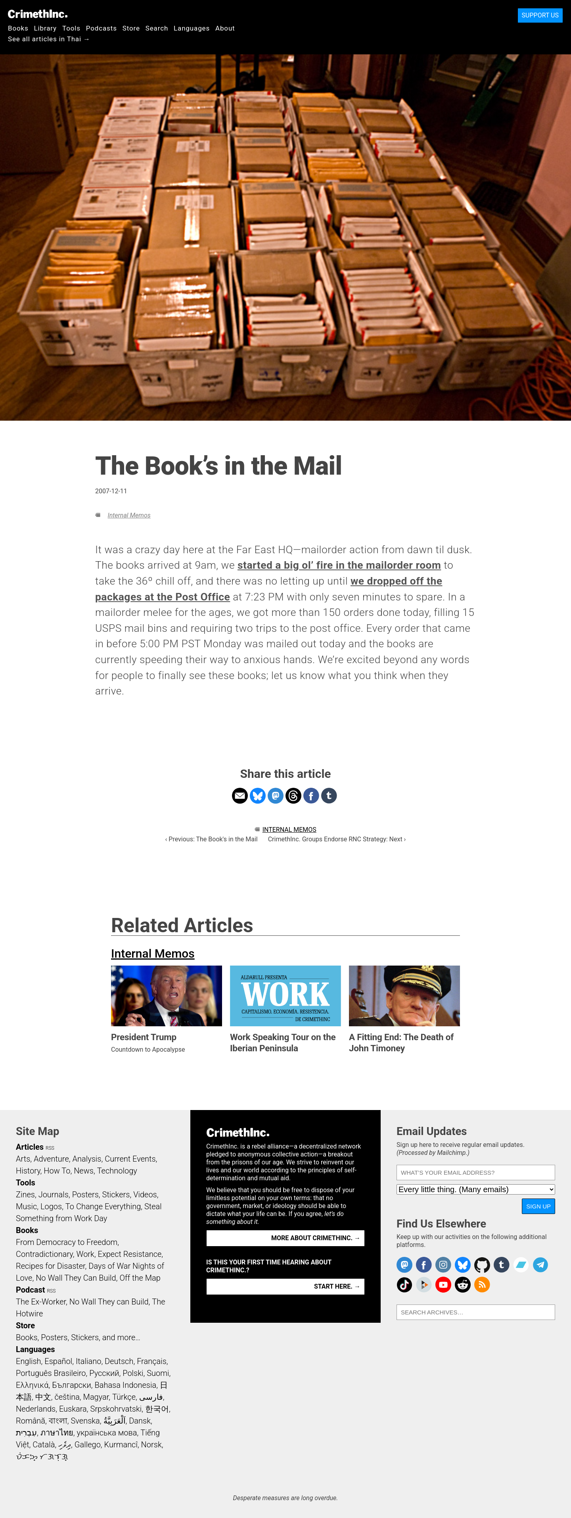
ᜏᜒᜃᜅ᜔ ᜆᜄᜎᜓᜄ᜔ (42, 1456)
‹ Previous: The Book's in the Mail (211, 839)
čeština (66, 1397)
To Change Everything (103, 1206)
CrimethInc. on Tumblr (502, 1265)
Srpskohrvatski (116, 1409)
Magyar (96, 1397)
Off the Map (139, 1278)
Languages (192, 28)
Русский (104, 1373)
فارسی (151, 1397)
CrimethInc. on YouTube (443, 1285)
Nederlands (36, 1409)
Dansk (140, 1421)
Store (131, 28)
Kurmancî (121, 1444)
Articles (30, 1147)
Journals (53, 1194)
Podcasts (101, 28)
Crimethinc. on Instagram (443, 1265)
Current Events (130, 1159)
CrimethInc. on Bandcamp (521, 1265)
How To (57, 1171)
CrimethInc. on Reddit (463, 1285)
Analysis (86, 1159)
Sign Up (538, 1206)
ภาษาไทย (56, 1432)
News (84, 1171)
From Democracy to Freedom (66, 1242)
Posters (85, 1194)
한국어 (157, 1409)
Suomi (158, 1373)
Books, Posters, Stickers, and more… (78, 1337)
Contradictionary (44, 1254)
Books (18, 28)
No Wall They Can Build (76, 1278)
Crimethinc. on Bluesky (463, 1265)
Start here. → (337, 1286)
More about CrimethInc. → (315, 1238)
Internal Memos (128, 515)
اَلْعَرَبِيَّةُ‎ (114, 1421)
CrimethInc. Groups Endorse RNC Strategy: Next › (337, 839)
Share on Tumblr (329, 796)
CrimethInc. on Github (482, 1265)
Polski (133, 1373)
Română (30, 1421)
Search (157, 28)
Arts (23, 1159)
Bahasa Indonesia (125, 1385)
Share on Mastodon (276, 796)
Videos (145, 1194)
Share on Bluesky (258, 796)
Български (71, 1385)
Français (152, 1361)
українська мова (107, 1432)
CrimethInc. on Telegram (540, 1265)
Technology (117, 1171)
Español (58, 1361)
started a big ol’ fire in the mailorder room (339, 565)
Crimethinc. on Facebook (424, 1265)
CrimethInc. (37, 14)
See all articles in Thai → (49, 39)
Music (26, 1206)
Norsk (151, 1444)
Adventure (51, 1159)
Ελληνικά (32, 1385)
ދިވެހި (64, 1444)
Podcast (30, 1290)
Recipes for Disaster (50, 1266)
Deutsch (119, 1361)
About (225, 28)
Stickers (116, 1194)
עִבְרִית (26, 1432)
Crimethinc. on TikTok (404, 1285)
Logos (51, 1206)
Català (44, 1444)
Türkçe (124, 1397)
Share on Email (240, 796)
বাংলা (58, 1421)
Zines (25, 1194)
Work (85, 1254)
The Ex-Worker (41, 1301)
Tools (71, 28)
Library (45, 28)
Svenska (85, 1421)
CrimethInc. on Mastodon (404, 1265)
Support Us (540, 15)
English (28, 1361)
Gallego (88, 1444)
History (28, 1171)
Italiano (88, 1361)
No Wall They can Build (109, 1301)
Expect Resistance (130, 1254)
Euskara (73, 1409)
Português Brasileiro (51, 1373)
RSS (50, 1148)
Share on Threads (293, 796)
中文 (43, 1397)
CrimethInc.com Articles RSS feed (482, 1285)
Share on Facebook (311, 796)
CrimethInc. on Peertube (424, 1285)
